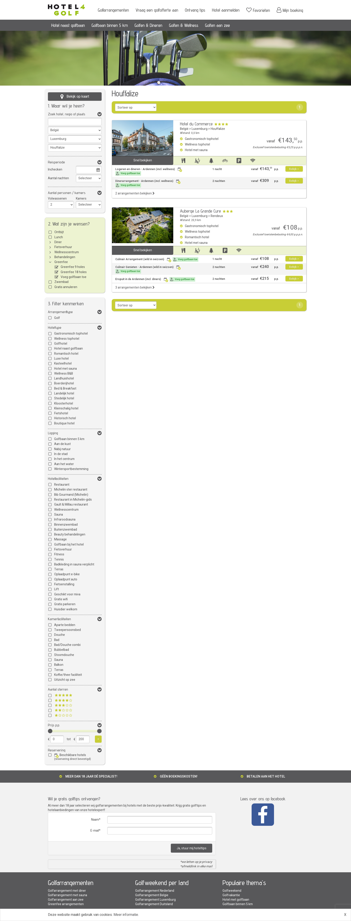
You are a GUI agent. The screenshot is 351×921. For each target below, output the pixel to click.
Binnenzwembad (66, 524)
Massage (60, 539)
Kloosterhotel (63, 403)
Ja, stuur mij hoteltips (191, 848)
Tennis (59, 559)
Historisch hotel (65, 418)
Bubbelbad (61, 649)
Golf (57, 318)
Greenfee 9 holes (73, 267)
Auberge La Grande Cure (200, 211)
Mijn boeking (290, 10)
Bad (56, 640)
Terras (58, 569)
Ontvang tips (195, 10)
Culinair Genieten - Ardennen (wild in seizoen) (148, 269)
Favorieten (258, 10)
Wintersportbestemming (71, 469)
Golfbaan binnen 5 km (110, 25)
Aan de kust (62, 444)
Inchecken (55, 169)
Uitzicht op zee (64, 679)
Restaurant (61, 484)
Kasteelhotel (63, 363)
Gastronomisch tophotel (71, 333)
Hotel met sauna (65, 368)
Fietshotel (61, 413)
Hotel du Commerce (196, 123)
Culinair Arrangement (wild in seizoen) (156, 259)
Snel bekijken (142, 160)
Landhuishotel (64, 378)
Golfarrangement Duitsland (154, 904)
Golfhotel (60, 343)
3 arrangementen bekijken (135, 287)
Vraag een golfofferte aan (157, 10)
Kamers (81, 198)
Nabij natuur (62, 449)
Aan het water (64, 464)
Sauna (58, 514)
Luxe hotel (61, 358)
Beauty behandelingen (69, 534)
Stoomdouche (64, 655)
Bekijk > (294, 169)
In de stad (61, 454)
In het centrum (64, 459)
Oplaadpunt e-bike (67, 574)
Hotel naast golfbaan (68, 25)
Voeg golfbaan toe (73, 277)
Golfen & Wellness (183, 25)
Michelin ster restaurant (70, 489)
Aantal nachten (58, 178)
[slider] (50, 731)
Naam (95, 819)
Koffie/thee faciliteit (68, 674)
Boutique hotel (64, 423)
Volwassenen (57, 198)
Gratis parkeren (64, 604)
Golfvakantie (231, 895)
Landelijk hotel (64, 393)
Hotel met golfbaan (236, 899)
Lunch (58, 237)
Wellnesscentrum (66, 252)
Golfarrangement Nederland (154, 890)
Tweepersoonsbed (67, 630)
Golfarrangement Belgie (151, 895)
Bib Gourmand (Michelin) (71, 494)
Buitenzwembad (65, 529)
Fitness (59, 554)
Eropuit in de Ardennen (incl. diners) (155, 279)
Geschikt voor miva (67, 594)
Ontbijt (59, 232)
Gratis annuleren (65, 287)
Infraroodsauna (64, 519)
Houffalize (218, 128)
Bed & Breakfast (65, 388)
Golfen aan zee (217, 25)
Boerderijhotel (64, 383)
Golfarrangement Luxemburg (155, 899)
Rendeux (217, 216)
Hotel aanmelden (226, 10)
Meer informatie (125, 914)
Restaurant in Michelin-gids (73, 499)
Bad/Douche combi (67, 645)
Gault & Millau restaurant (71, 504)
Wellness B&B (63, 373)
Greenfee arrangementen (66, 904)
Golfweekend (232, 890)
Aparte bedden (64, 625)
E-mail (94, 830)
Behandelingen (64, 257)
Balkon (58, 664)
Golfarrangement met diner (67, 890)
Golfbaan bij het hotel (69, 544)
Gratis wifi (61, 599)
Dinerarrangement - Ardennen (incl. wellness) (148, 183)
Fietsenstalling (64, 584)
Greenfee (61, 262)
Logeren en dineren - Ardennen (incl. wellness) (148, 171)
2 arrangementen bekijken (135, 193)
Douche (59, 634)
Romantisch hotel (66, 353)
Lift (56, 589)
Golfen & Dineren (148, 25)
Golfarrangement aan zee (65, 899)
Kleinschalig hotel (66, 408)
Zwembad (61, 282)
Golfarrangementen (113, 10)
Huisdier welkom (65, 609)
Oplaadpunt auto (65, 579)
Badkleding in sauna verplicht (74, 564)
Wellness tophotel (66, 338)
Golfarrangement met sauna (67, 895)
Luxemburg (200, 128)
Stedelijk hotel (64, 398)
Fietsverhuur (63, 247)
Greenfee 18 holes (74, 272)
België (184, 128)
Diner (58, 242)
